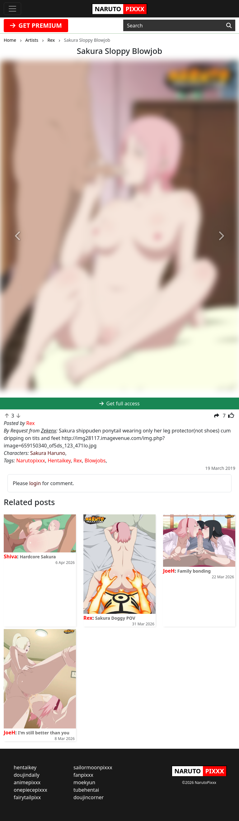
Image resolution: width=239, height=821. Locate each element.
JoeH (169, 570)
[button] (18, 236)
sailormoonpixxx (92, 767)
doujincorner (88, 797)
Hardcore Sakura (38, 557)
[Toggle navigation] (12, 8)
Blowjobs (95, 460)
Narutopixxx (30, 460)
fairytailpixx (27, 797)
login (35, 483)
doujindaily (27, 774)
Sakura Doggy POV (115, 618)
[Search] (229, 25)
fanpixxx (83, 774)
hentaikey (25, 767)
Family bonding (194, 571)
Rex (77, 460)
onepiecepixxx (30, 789)
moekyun (84, 782)
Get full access (119, 403)
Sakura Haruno (47, 453)
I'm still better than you (43, 733)
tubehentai (86, 789)
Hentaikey (59, 460)
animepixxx (27, 782)
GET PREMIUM (36, 25)
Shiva (10, 556)
